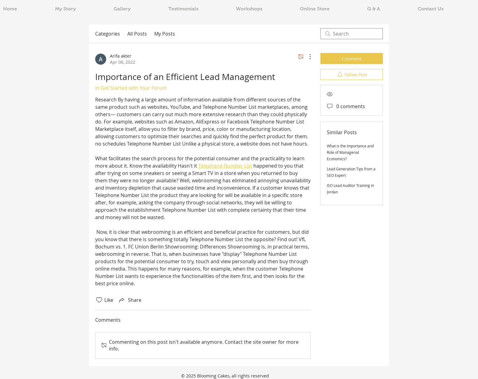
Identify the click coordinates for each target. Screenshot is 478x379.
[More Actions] (307, 56)
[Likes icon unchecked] (99, 300)
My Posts (164, 33)
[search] (351, 33)
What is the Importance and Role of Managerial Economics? (350, 152)
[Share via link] (129, 300)
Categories (107, 33)
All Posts (137, 33)
